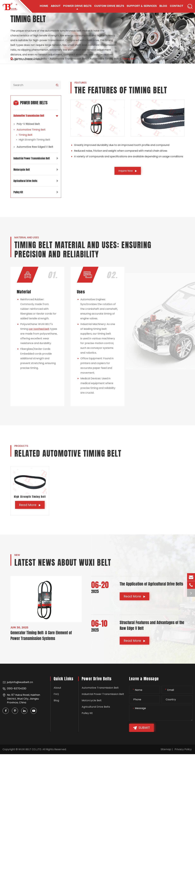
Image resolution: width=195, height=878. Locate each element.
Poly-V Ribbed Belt (26, 124)
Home (18, 58)
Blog (56, 700)
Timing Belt (128, 58)
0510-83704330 (14, 688)
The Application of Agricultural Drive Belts (151, 584)
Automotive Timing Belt (104, 58)
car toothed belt (39, 329)
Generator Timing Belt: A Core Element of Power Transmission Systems (41, 635)
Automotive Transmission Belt (68, 58)
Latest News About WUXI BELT (62, 562)
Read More (30, 505)
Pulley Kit (35, 192)
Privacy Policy (183, 749)
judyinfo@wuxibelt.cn (18, 682)
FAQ (56, 694)
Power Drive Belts (36, 58)
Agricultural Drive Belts (35, 180)
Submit (141, 727)
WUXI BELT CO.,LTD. (30, 749)
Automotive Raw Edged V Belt (33, 146)
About (57, 688)
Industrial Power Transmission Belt (35, 158)
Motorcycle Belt (35, 169)
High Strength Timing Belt (34, 139)
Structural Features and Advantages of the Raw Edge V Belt (152, 625)
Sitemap (166, 749)
